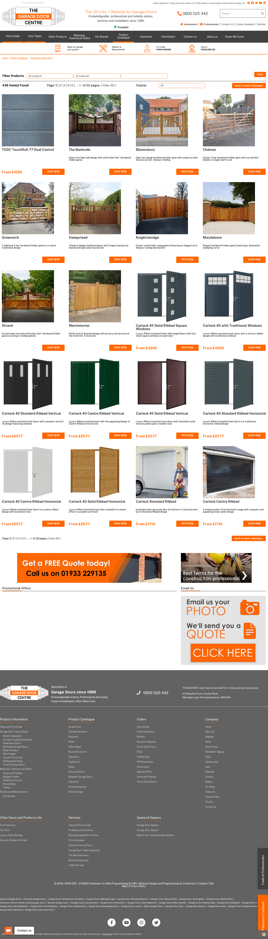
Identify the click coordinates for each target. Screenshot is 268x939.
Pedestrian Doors (12, 743)
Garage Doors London (131, 906)
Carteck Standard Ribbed (156, 501)
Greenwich (10, 237)
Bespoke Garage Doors (80, 777)
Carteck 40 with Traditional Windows (232, 326)
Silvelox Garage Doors (57, 902)
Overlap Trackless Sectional (17, 739)
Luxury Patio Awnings (11, 835)
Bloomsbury (145, 150)
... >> (78, 85)
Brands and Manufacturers (14, 792)
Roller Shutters (10, 750)
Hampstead (78, 237)
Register (209, 736)
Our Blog (209, 787)
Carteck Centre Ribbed (221, 501)
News (208, 742)
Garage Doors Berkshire (11, 909)
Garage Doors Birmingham (191, 899)
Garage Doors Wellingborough (101, 899)
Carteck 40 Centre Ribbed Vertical (96, 413)
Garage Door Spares (147, 830)
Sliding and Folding (13, 761)
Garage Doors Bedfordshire (220, 899)
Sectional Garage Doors (15, 747)
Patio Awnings (75, 792)
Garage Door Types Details (14, 731)
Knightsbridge (147, 237)
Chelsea (209, 150)
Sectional (73, 736)
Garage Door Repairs (148, 825)
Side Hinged (9, 754)
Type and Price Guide (11, 727)
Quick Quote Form (146, 747)
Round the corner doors (42, 58)
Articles (209, 777)
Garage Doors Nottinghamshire (242, 906)
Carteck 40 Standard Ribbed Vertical (31, 413)
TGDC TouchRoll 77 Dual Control (28, 150)
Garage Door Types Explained (83, 850)
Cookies (202, 883)
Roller (71, 742)
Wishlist (261, 24)
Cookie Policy (212, 797)
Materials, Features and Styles (15, 769)
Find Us (209, 802)
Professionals (209, 24)
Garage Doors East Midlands (44, 906)
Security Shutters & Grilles (13, 840)
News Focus (211, 747)
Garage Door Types (174, 906)
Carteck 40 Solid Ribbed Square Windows (161, 327)
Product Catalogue (19, 58)
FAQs (139, 752)
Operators (73, 757)
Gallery (209, 782)
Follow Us (210, 792)
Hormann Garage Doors (35, 899)
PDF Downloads (145, 762)
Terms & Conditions (147, 782)
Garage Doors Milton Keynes (172, 902)
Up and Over (74, 727)
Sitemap (209, 771)
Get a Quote (143, 727)
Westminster (79, 326)
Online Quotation (245, 24)
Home (5, 58)
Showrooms (143, 767)
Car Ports (5, 830)
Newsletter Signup (214, 752)
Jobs (207, 767)
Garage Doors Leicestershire (84, 902)
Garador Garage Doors (10, 899)
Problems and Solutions (80, 830)
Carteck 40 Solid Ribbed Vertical (162, 413)
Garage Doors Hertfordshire (73, 906)
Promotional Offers (16, 588)
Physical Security (77, 787)
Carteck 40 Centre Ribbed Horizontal (31, 501)
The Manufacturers (78, 855)
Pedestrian (74, 762)
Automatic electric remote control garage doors (22, 902)
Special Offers (144, 771)
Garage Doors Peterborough (202, 902)
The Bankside (79, 150)
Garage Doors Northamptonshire (132, 899)
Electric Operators (12, 736)
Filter (260, 74)
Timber (6, 787)
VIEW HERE (53, 171)
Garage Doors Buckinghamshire (104, 906)
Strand (7, 326)
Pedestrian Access (12, 780)
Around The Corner (13, 757)
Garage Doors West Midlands (14, 906)
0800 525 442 (192, 13)
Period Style (9, 784)
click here (107, 934)
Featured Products (12, 773)
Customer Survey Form (80, 845)
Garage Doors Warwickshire (163, 899)
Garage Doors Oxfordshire (112, 902)
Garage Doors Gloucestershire (39, 909)
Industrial (73, 782)
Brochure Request (146, 742)
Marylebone (212, 237)
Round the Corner (77, 752)
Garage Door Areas (217, 906)
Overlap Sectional (77, 731)
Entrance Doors (76, 771)
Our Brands (9, 796)
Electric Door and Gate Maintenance (155, 835)
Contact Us (227, 24)
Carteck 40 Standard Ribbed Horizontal (234, 413)
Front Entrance (7, 825)
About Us (210, 731)
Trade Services (76, 865)
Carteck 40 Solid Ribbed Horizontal (97, 501)
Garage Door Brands (195, 906)
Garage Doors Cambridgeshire (142, 902)
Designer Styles (11, 777)
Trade (263, 870)
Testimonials (143, 757)
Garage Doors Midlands (228, 902)
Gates (71, 767)
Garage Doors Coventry (253, 902)
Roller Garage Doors (153, 906)
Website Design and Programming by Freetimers (167, 883)
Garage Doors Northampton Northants (66, 899)
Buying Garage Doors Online (83, 835)
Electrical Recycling (78, 860)
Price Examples (76, 840)
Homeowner (188, 24)
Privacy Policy (137, 886)
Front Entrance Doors (14, 764)
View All (108, 85)
